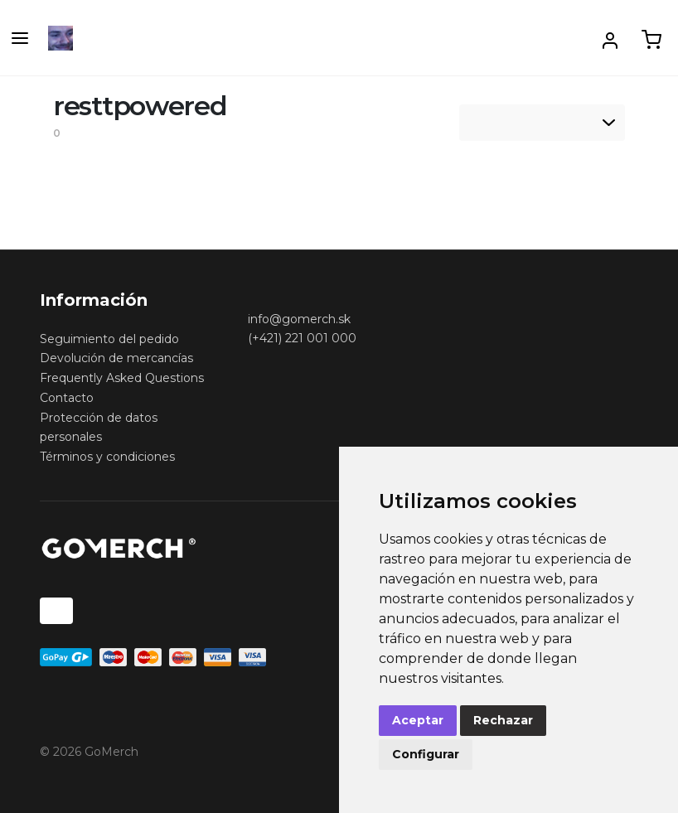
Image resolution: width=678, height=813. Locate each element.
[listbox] (542, 122)
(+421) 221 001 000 (302, 338)
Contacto (67, 397)
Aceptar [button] (417, 720)
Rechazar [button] (503, 720)
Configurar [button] (425, 754)
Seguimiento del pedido (109, 338)
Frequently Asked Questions (122, 377)
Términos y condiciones (107, 456)
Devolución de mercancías (116, 358)
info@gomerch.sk (299, 319)
